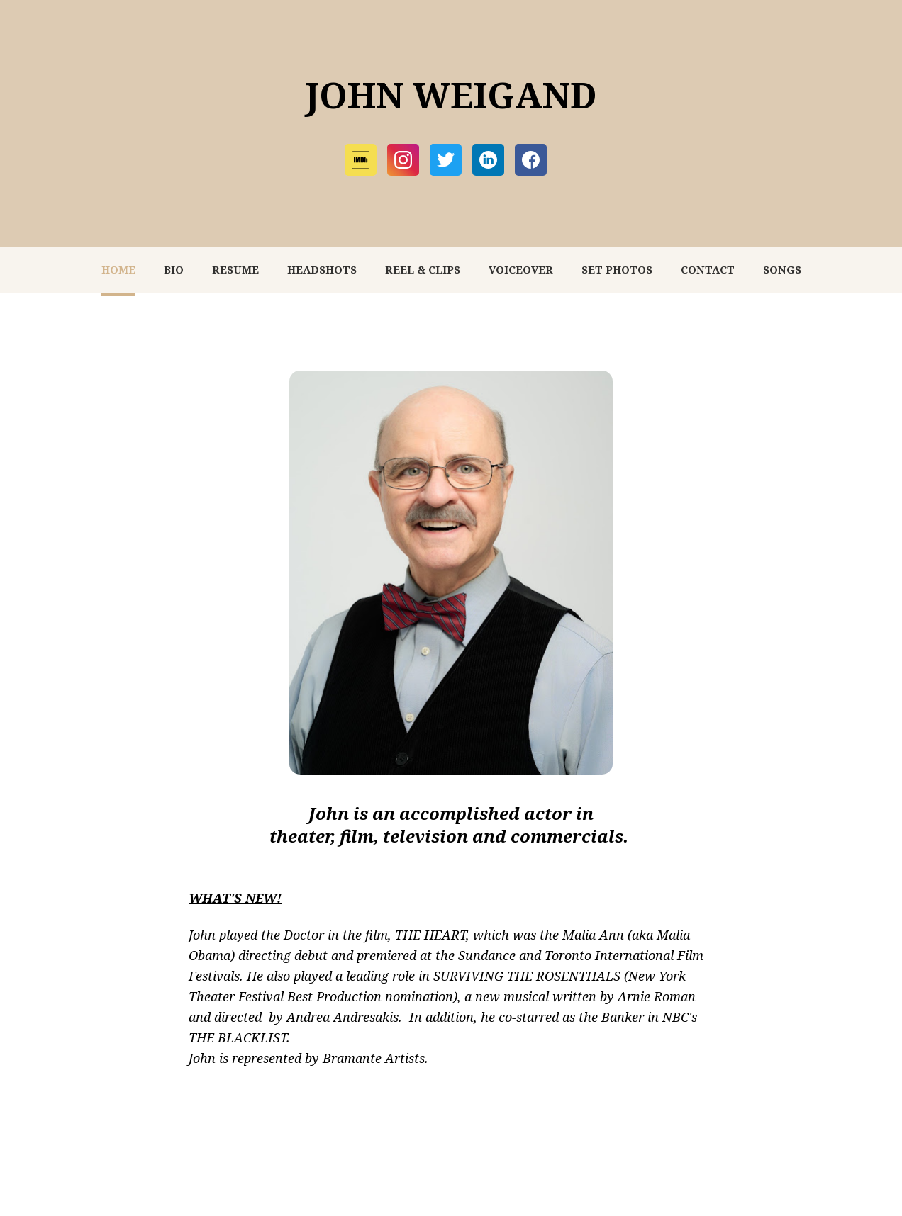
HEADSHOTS (322, 269)
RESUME (235, 269)
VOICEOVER (521, 269)
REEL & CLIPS (422, 269)
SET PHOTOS (616, 269)
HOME (118, 269)
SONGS (782, 269)
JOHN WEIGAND (451, 95)
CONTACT (708, 269)
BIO (174, 269)
